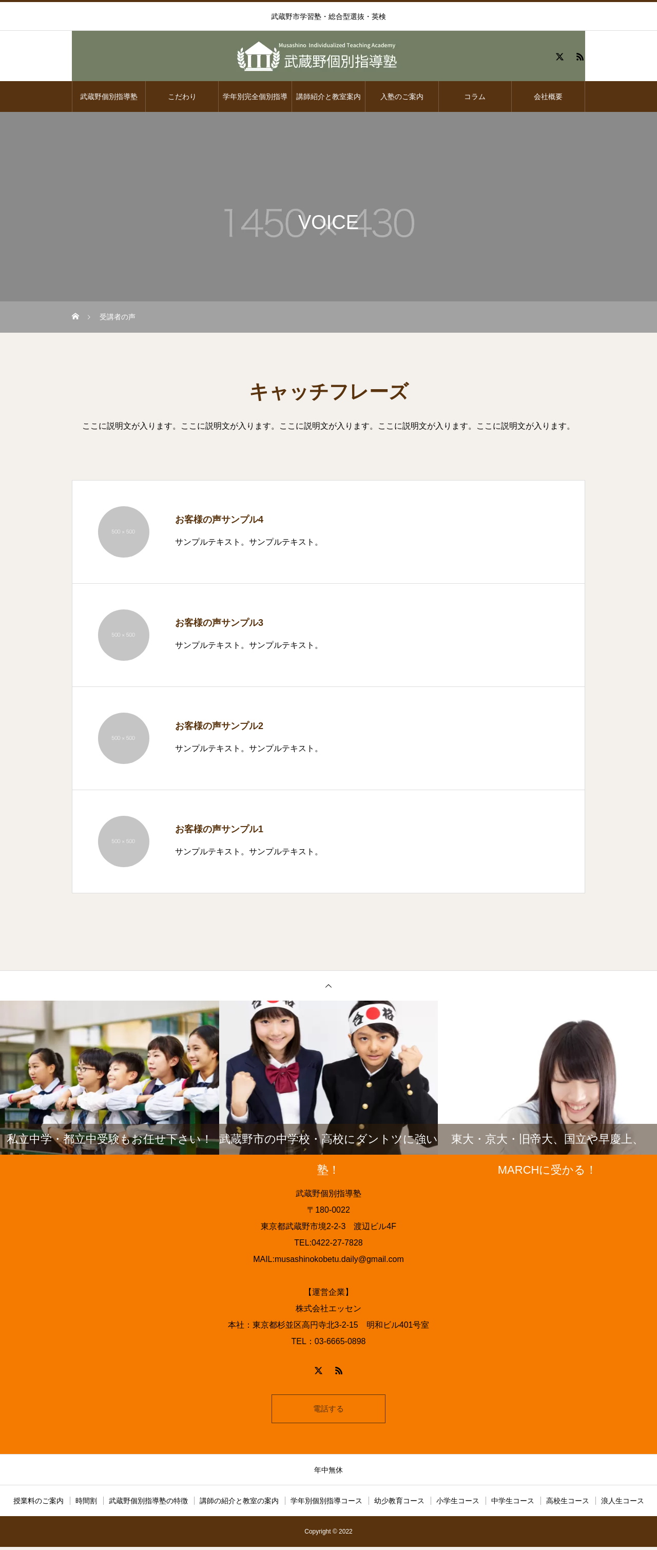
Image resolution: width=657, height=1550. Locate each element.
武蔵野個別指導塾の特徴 (148, 1504)
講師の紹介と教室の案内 (239, 1504)
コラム (475, 96)
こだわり (182, 96)
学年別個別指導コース (326, 1504)
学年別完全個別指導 (255, 96)
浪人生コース (622, 1504)
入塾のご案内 (401, 96)
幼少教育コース (399, 1504)
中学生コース (512, 1504)
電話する (328, 1410)
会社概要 (548, 96)
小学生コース (457, 1504)
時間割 (86, 1504)
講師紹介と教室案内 (328, 96)
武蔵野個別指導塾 (109, 96)
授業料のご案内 (38, 1504)
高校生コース (567, 1504)
